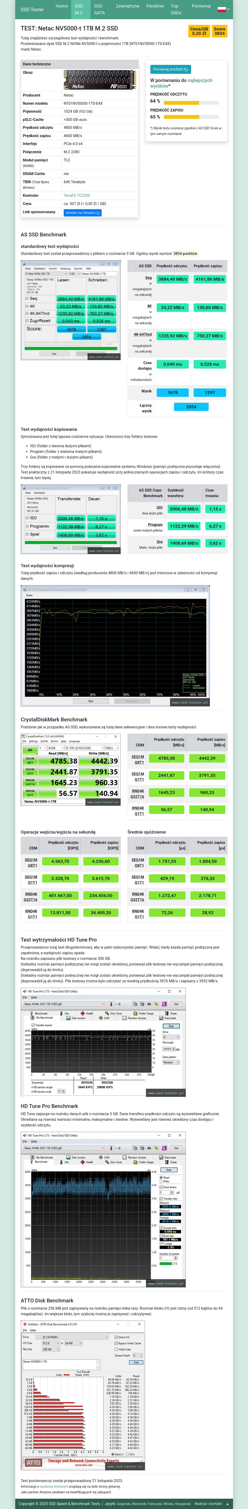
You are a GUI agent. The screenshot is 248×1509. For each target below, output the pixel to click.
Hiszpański (182, 1504)
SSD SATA (99, 9)
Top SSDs (176, 9)
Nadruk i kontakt (208, 1504)
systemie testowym (54, 1486)
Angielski (123, 1504)
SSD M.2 (79, 9)
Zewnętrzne (127, 6)
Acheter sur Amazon (83, 213)
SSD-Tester (32, 9)
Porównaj (201, 6)
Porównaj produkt (170, 69)
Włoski (168, 1504)
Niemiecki (139, 1504)
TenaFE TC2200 (77, 195)
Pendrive (155, 6)
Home (62, 6)
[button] (223, 9)
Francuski (155, 1504)
